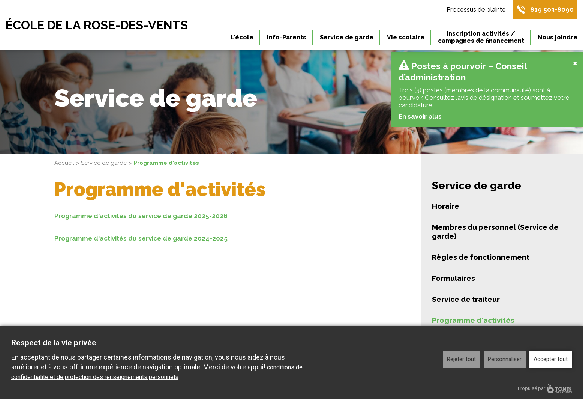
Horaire (445, 206)
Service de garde (346, 37)
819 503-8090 (552, 9)
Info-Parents (286, 37)
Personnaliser (505, 359)
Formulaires (453, 278)
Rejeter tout (461, 359)
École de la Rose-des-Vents (97, 25)
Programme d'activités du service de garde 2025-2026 (141, 216)
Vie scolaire (405, 37)
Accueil (64, 163)
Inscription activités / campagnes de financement (481, 37)
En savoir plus (420, 116)
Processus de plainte (476, 9)
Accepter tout (551, 359)
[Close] (575, 62)
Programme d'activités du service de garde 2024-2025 (141, 238)
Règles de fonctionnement (480, 257)
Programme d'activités (473, 320)
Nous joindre (557, 37)
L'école (242, 37)
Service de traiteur (466, 299)
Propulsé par (545, 388)
